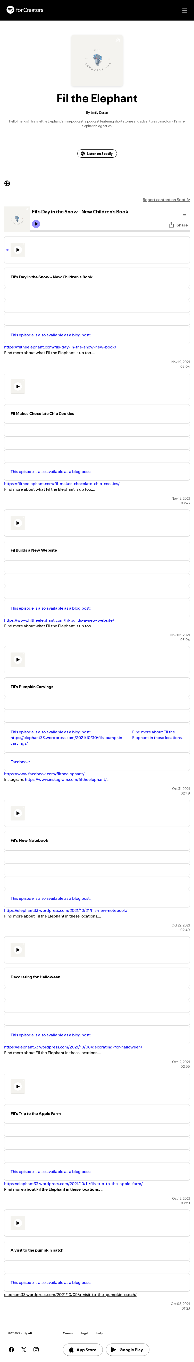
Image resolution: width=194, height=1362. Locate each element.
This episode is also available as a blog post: (51, 335)
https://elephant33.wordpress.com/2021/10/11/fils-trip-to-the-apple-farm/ (73, 1183)
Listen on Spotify (97, 153)
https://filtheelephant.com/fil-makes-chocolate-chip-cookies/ (62, 483)
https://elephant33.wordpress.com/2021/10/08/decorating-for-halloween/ (73, 1047)
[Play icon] (36, 224)
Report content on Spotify (166, 199)
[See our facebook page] (11, 1350)
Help (99, 1333)
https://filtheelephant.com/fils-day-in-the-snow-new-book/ (60, 347)
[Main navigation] (185, 10)
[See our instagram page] (36, 1350)
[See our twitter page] (24, 1350)
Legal (84, 1333)
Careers (68, 1333)
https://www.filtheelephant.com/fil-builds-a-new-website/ (59, 620)
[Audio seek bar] (110, 231)
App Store (82, 1350)
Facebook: (20, 761)
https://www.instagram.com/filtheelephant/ (66, 779)
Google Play (127, 1349)
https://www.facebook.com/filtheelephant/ (44, 774)
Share (178, 225)
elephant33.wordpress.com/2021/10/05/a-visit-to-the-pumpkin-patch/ (70, 1294)
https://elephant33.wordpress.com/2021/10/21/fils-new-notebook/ (66, 910)
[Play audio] (184, 214)
